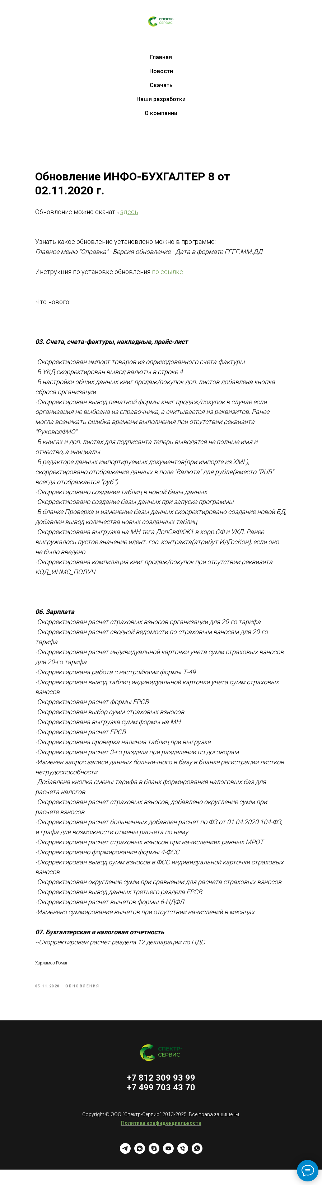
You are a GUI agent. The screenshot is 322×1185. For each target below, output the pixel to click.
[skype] (154, 1167)
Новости (161, 71)
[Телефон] (182, 1167)
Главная (161, 57)
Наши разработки (161, 99)
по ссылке (178, 274)
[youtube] (168, 1167)
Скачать (161, 85)
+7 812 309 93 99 (161, 1093)
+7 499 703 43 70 (161, 1103)
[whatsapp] (197, 1167)
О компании (161, 113)
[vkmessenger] (139, 1167)
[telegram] (125, 1167)
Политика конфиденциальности (161, 1138)
